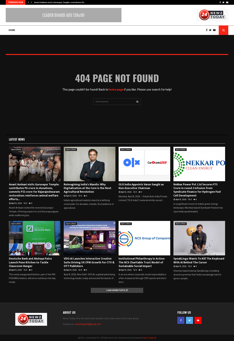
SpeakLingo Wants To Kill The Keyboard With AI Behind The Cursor (198, 260)
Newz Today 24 (149, 338)
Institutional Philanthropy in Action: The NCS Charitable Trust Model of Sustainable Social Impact (142, 262)
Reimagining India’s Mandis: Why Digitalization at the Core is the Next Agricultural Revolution (87, 188)
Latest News (17, 139)
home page (116, 89)
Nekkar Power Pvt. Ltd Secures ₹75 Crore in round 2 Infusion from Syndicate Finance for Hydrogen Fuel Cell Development (197, 190)
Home (12, 30)
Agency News (16, 149)
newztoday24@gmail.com (88, 324)
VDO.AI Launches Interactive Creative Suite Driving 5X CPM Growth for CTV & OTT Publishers (89, 262)
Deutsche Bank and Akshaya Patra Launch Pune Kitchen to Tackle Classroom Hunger (30, 262)
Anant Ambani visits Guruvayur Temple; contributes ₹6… (59, 2)
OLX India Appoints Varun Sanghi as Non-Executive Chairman (141, 186)
